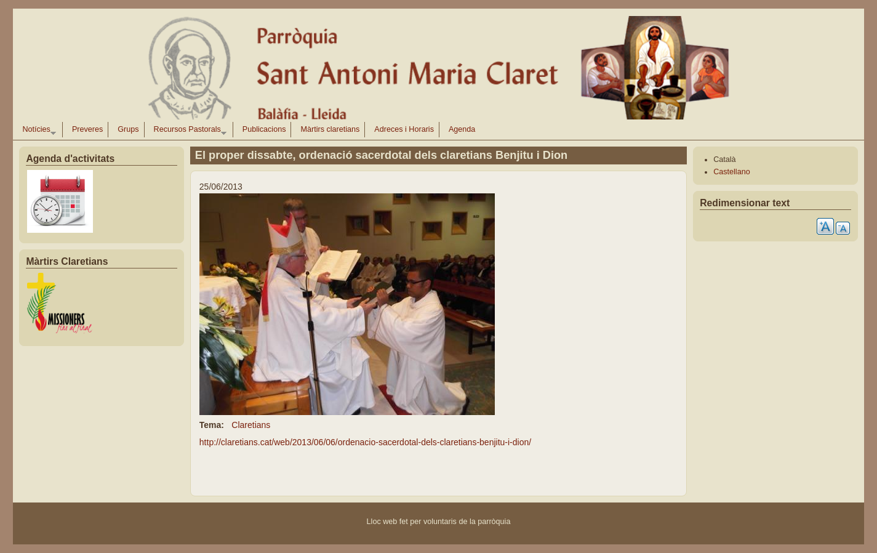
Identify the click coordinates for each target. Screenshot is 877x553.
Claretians (250, 425)
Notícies (36, 131)
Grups (128, 129)
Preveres (87, 129)
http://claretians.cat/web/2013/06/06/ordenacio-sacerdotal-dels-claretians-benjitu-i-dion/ (365, 442)
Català (724, 159)
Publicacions (264, 129)
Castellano (731, 172)
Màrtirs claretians (329, 129)
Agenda (462, 129)
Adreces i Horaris (404, 129)
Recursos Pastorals (188, 131)
